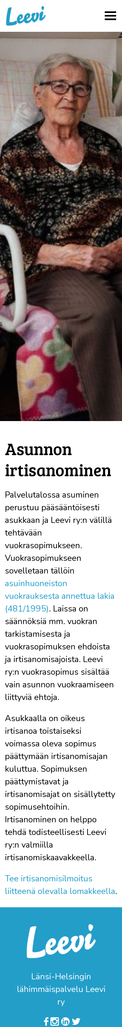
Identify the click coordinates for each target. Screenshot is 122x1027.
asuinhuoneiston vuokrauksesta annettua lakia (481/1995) (60, 596)
